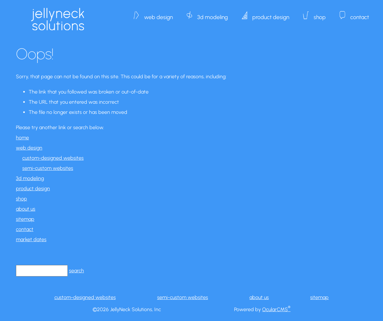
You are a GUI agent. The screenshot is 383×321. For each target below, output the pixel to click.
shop (21, 199)
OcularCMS (276, 309)
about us (25, 209)
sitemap (25, 219)
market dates (31, 239)
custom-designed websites (53, 158)
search (76, 271)
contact (24, 229)
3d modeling (30, 178)
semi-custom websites (47, 168)
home (22, 138)
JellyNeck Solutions (57, 19)
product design (33, 188)
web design (29, 148)
